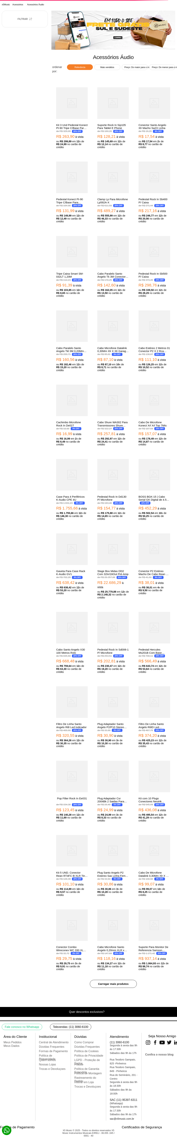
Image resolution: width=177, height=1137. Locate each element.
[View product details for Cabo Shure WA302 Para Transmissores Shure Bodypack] (113, 414)
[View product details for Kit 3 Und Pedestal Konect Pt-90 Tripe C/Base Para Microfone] (72, 117)
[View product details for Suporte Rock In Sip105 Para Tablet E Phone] (113, 117)
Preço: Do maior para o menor (136, 67)
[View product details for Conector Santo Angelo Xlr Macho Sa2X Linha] (154, 117)
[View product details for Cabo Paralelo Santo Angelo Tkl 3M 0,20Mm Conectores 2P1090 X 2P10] (72, 340)
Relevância (80, 67)
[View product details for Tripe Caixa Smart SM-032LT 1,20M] (72, 266)
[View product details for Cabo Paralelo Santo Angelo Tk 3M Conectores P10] (113, 266)
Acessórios (17, 4)
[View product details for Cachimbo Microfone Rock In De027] (72, 414)
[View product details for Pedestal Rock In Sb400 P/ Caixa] (154, 191)
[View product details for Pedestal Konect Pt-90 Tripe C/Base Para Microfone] (72, 191)
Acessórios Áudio (35, 4)
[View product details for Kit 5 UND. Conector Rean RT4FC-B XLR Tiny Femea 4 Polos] (72, 865)
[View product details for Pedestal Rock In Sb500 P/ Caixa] (154, 266)
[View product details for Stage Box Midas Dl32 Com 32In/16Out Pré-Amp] (113, 565)
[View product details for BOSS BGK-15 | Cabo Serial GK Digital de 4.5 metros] (154, 489)
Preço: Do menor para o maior (163, 67)
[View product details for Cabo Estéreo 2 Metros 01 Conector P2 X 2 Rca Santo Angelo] (154, 340)
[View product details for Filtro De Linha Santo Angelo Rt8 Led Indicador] (72, 716)
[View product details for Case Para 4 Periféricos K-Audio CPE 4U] (72, 489)
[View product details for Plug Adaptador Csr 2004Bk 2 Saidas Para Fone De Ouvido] (113, 790)
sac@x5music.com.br (122, 1118)
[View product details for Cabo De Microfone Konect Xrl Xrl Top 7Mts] (154, 414)
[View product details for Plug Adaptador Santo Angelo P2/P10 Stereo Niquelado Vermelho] (113, 716)
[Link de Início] (6, 4)
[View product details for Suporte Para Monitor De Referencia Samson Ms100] (154, 939)
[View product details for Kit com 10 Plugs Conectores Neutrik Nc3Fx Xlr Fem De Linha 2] (154, 790)
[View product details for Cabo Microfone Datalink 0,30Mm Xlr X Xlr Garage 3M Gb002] (113, 340)
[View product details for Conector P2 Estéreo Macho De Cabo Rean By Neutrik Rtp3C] (154, 565)
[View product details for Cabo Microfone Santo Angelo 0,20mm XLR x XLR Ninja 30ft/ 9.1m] (113, 939)
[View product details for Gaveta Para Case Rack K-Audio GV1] (72, 565)
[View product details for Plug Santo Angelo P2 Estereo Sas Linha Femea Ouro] (113, 865)
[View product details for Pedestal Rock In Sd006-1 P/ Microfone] (113, 642)
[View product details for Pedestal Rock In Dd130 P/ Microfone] (113, 489)
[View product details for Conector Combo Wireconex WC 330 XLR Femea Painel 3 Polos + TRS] (72, 939)
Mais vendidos (107, 67)
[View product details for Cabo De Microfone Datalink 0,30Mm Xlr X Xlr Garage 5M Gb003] (154, 865)
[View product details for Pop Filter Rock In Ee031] (72, 790)
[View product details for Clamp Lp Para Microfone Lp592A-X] (113, 191)
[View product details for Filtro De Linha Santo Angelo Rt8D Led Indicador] (154, 716)
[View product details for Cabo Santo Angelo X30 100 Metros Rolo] (72, 642)
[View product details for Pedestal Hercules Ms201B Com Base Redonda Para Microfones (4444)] (154, 642)
